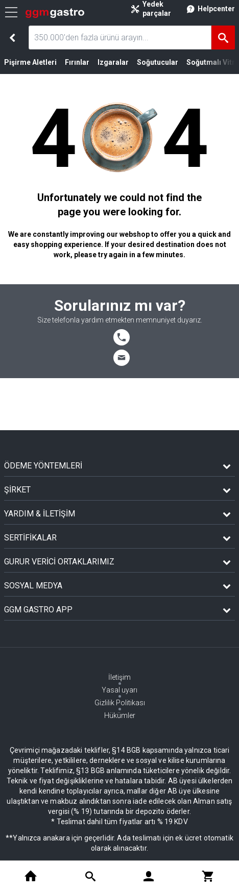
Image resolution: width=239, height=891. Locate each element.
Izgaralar (113, 62)
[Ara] (223, 38)
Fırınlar (77, 62)
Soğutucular (157, 62)
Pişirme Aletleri (30, 62)
